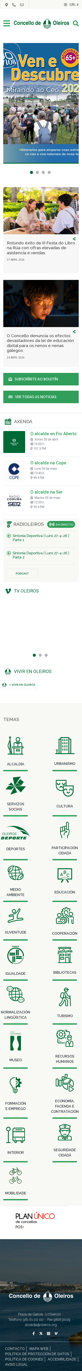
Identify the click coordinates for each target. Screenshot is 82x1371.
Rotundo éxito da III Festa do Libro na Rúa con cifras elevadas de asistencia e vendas (41, 247)
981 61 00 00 (33, 1319)
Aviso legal (16, 1364)
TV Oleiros (26, 591)
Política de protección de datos (37, 1354)
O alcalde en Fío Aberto (53, 433)
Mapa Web (38, 1349)
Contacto (15, 1349)
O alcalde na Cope (48, 462)
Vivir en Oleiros (33, 671)
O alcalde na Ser (46, 492)
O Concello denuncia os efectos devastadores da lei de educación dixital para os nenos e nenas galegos (40, 343)
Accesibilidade (62, 1359)
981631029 (62, 1319)
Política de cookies (24, 1359)
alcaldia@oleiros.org (41, 1325)
